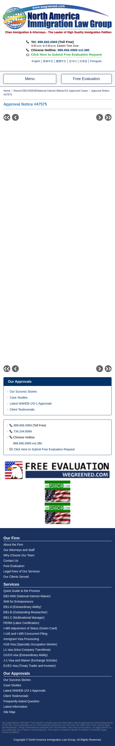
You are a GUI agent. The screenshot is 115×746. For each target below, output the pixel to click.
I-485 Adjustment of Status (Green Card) (30, 628)
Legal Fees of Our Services (21, 571)
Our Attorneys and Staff (18, 550)
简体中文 (48, 61)
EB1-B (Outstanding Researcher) (25, 612)
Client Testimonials (22, 409)
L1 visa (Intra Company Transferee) (26, 649)
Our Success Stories (23, 391)
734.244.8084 (22, 431)
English (36, 61)
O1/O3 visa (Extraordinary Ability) (25, 655)
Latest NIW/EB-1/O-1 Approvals (31, 403)
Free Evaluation (86, 79)
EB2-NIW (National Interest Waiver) (26, 596)
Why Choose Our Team (18, 555)
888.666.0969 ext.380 (74, 50)
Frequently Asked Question (21, 701)
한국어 (73, 61)
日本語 (83, 61)
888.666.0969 (48, 42)
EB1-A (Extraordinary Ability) (22, 607)
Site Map (9, 712)
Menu (30, 79)
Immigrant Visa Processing (21, 639)
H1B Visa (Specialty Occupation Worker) (30, 644)
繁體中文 (61, 61)
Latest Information (15, 706)
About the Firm (13, 544)
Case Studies (18, 397)
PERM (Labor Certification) (21, 623)
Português (96, 61)
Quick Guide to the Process (21, 591)
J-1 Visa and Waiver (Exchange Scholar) (30, 660)
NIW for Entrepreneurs (18, 601)
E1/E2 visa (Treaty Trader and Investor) (29, 665)
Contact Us (10, 560)
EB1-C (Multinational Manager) (23, 617)
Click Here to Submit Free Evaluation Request (66, 54)
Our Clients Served (16, 576)
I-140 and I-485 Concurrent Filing (25, 633)
